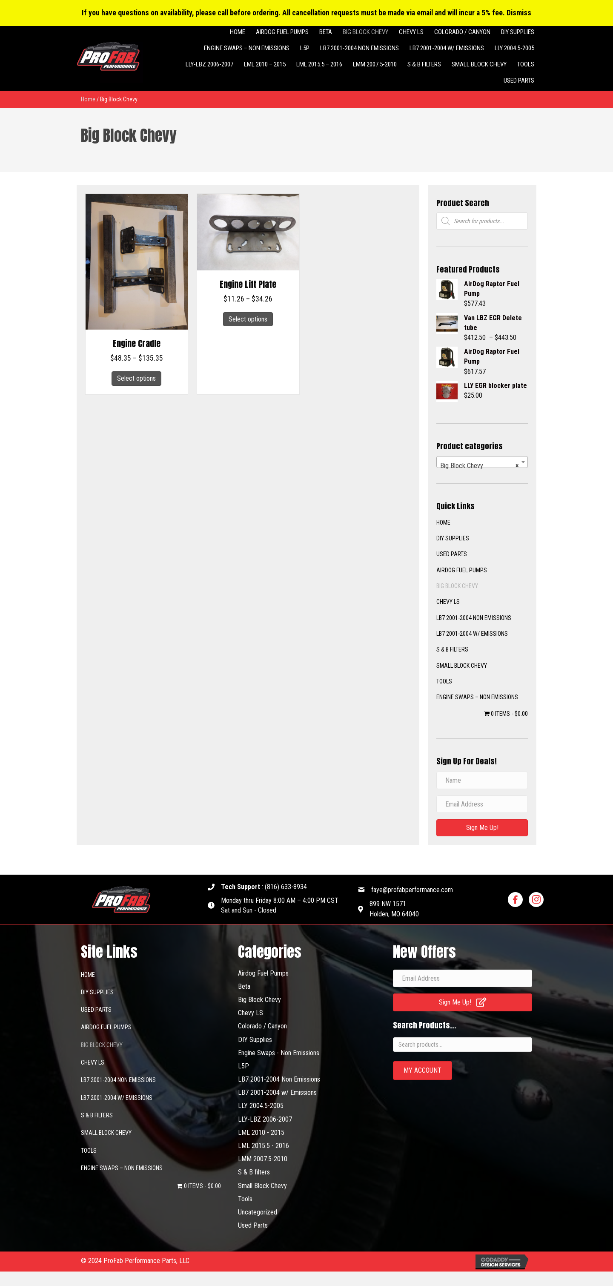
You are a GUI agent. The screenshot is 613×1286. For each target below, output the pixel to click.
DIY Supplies (255, 1040)
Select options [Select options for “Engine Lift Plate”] (248, 319)
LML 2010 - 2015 (261, 1132)
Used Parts (451, 554)
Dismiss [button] (519, 13)
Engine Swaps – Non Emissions (477, 697)
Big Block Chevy (457, 586)
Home (88, 99)
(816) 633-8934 (286, 887)
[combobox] (482, 462)
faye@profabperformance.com (412, 890)
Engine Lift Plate (248, 284)
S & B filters (452, 649)
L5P (243, 1066)
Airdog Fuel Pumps (461, 570)
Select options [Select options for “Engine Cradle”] (136, 378)
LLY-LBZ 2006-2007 (265, 1119)
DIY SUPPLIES (452, 538)
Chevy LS (448, 601)
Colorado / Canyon (262, 1026)
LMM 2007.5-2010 (262, 1159)
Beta (244, 986)
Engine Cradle (136, 343)
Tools (444, 681)
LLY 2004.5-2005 (261, 1106)
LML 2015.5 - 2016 (263, 1146)
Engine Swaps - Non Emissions (278, 1053)
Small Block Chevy (461, 665)
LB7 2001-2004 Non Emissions (473, 617)
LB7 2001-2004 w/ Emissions (472, 633)
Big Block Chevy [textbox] (479, 466)
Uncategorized (257, 1212)
